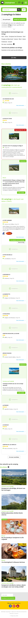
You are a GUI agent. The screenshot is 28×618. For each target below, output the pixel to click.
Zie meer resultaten (14, 457)
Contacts (16, 613)
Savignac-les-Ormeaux (15, 36)
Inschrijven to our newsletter (8, 598)
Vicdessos (4, 41)
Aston (24, 39)
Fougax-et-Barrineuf (7, 39)
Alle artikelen (4, 467)
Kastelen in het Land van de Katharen (12, 50)
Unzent (10, 41)
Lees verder (21, 192)
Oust (24, 36)
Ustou (6, 36)
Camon (16, 39)
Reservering (21, 242)
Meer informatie (20, 105)
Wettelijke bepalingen (6, 611)
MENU (26, 2)
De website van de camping (17, 240)
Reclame (12, 613)
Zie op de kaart (6, 19)
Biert (20, 39)
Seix (2, 36)
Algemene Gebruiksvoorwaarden (19, 611)
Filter (13, 57)
